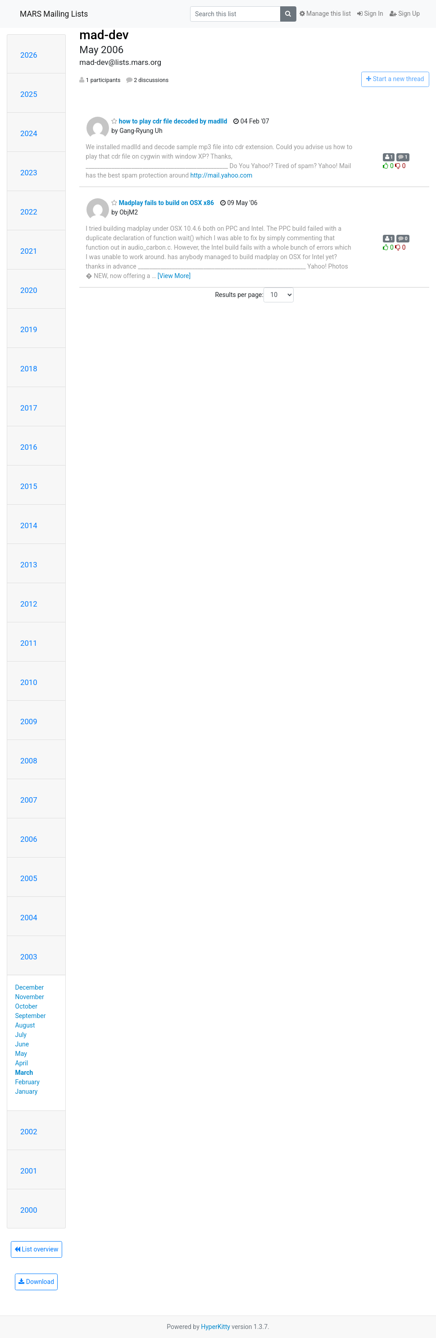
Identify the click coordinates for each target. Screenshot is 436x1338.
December (29, 987)
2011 (28, 643)
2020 (28, 290)
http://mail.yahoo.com (222, 175)
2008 (28, 760)
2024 (28, 133)
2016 (28, 447)
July (21, 1034)
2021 (28, 251)
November (29, 996)
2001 (28, 1170)
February (27, 1082)
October (26, 1006)
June (22, 1044)
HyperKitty (215, 1326)
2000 (28, 1210)
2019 (28, 329)
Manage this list (325, 13)
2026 (28, 54)
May (21, 1053)
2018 (28, 368)
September (30, 1015)
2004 (28, 917)
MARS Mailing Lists (54, 13)
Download (36, 1281)
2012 (28, 603)
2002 (28, 1131)
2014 (28, 525)
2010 (28, 682)
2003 (28, 956)
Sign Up (405, 13)
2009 (28, 721)
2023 (28, 172)
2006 (28, 839)
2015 (28, 486)
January (26, 1091)
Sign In (370, 13)
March (24, 1072)
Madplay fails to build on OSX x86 (162, 202)
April (21, 1063)
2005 (28, 878)
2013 (28, 564)
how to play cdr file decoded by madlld (169, 121)
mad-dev (103, 34)
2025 (28, 94)
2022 (28, 211)
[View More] (174, 275)
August (25, 1025)
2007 (28, 799)
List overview (36, 1249)
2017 (28, 407)
